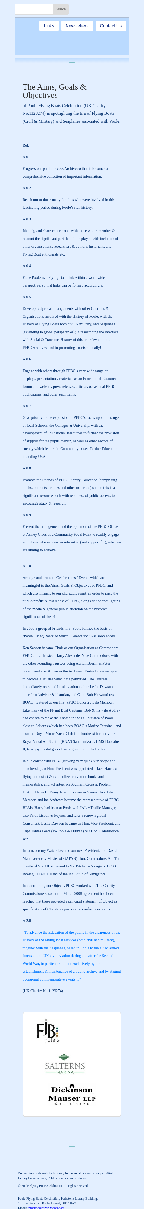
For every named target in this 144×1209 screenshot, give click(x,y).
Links (49, 26)
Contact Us (111, 26)
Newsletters (77, 26)
